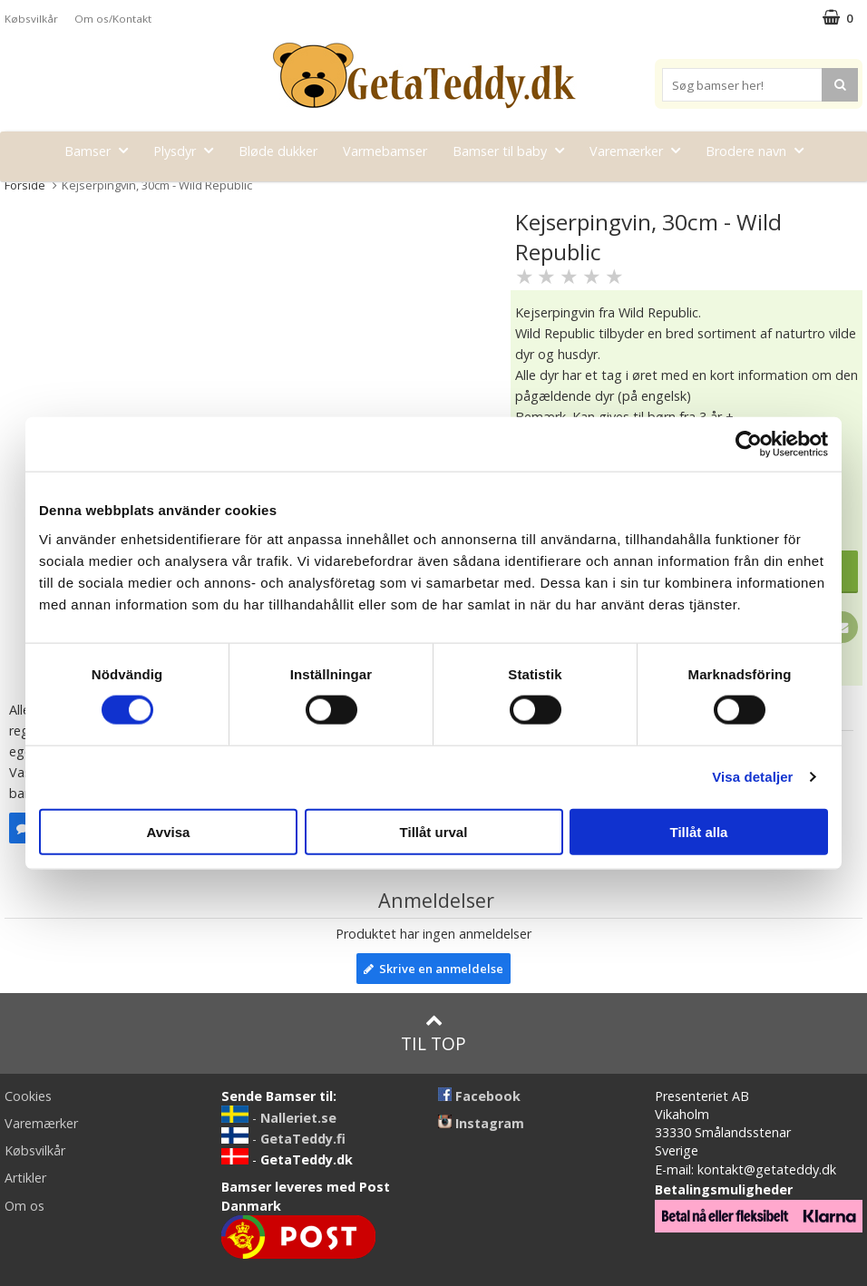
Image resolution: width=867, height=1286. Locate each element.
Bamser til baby (514, 150)
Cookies (28, 1096)
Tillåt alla (699, 831)
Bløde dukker (278, 151)
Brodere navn (760, 150)
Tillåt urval (434, 831)
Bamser (101, 150)
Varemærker (640, 150)
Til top (433, 1033)
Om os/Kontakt (112, 18)
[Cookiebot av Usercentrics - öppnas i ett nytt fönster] (748, 444)
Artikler (25, 1177)
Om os (24, 1205)
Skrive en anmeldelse (433, 968)
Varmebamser (385, 151)
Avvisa (168, 831)
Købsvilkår (31, 18)
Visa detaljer (752, 776)
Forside (25, 185)
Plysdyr (188, 150)
